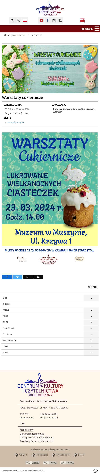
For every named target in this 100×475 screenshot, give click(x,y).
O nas (5, 298)
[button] (18, 20)
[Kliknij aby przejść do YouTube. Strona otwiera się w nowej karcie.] (41, 20)
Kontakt (6, 352)
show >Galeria (91, 347)
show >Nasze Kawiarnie (91, 328)
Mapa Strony (26, 429)
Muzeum (6, 310)
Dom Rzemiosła (8, 334)
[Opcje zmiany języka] (25, 20)
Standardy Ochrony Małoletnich (36, 441)
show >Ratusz (91, 316)
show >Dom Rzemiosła (91, 334)
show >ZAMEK (91, 322)
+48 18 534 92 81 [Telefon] (49, 413)
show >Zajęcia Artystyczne (91, 340)
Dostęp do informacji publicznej (36, 437)
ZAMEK (5, 322)
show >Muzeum (91, 310)
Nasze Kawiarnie (9, 328)
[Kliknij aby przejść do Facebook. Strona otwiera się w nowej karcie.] (48, 20)
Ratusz (5, 316)
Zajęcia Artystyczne (9, 340)
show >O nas (91, 298)
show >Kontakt (91, 353)
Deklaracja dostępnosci (32, 433)
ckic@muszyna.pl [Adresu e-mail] (49, 417)
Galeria (5, 346)
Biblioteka (6, 304)
